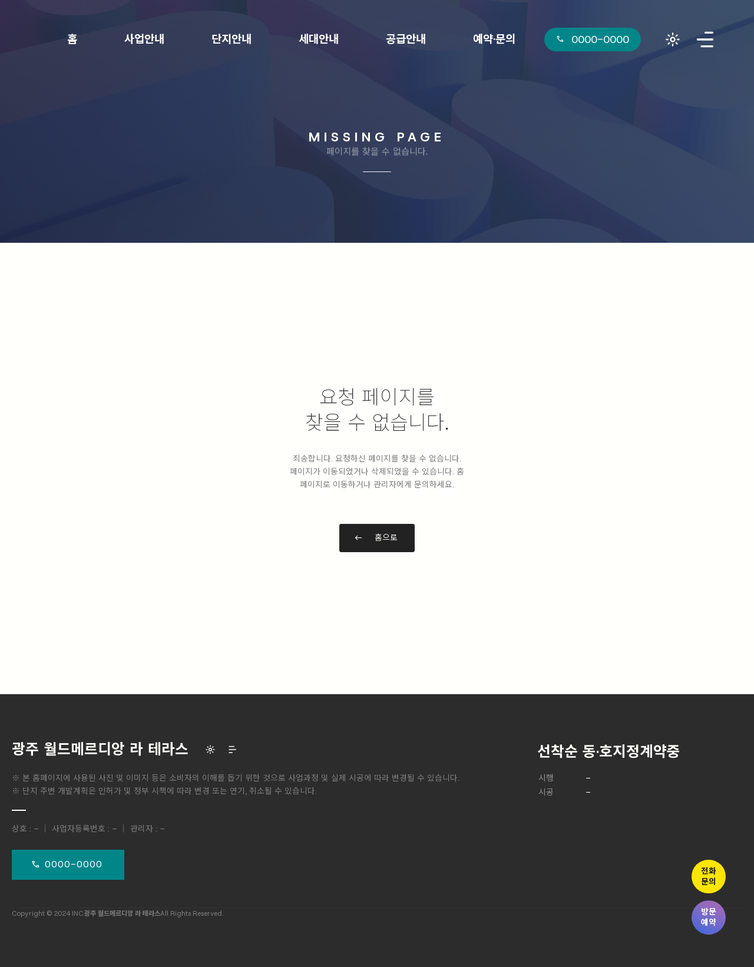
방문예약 (708, 917)
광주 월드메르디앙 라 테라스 (100, 749)
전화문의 (708, 876)
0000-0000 (73, 864)
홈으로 (386, 537)
